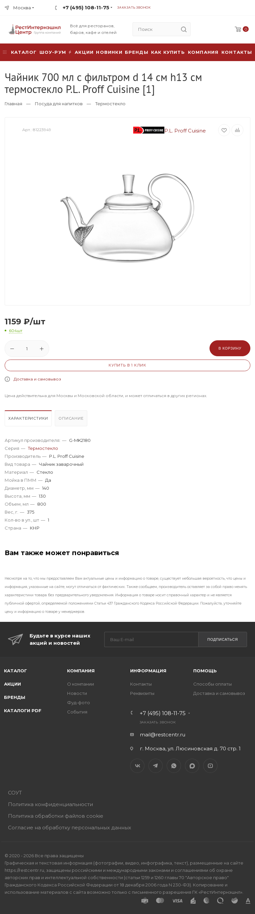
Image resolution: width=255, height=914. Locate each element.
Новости (77, 693)
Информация (148, 670)
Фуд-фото (78, 702)
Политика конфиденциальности (50, 804)
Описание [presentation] (70, 418)
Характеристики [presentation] (28, 418)
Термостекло (110, 103)
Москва (22, 7)
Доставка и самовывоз (37, 378)
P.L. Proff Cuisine (169, 130)
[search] (184, 29)
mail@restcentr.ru (162, 734)
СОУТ (15, 792)
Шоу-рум (53, 52)
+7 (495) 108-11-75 (86, 7)
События (77, 711)
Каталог (15, 670)
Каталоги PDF (23, 710)
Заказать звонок (134, 7)
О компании (80, 684)
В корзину (229, 348)
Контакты (236, 52)
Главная (13, 103)
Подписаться (222, 639)
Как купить (168, 52)
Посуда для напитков (59, 103)
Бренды (136, 52)
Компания (203, 52)
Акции (12, 684)
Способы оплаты (212, 684)
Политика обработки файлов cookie (55, 816)
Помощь (205, 670)
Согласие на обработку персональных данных (69, 827)
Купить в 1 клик (127, 365)
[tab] (29, 420)
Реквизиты (142, 693)
